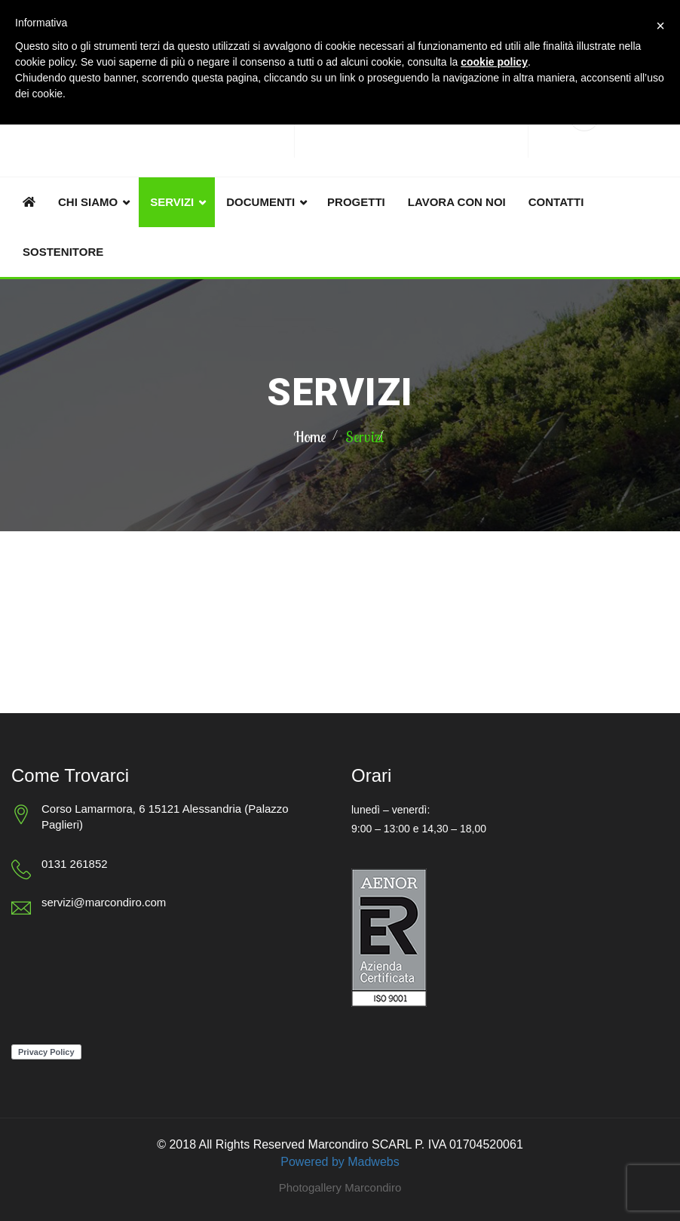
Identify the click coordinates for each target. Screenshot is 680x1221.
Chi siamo (88, 201)
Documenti (260, 201)
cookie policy (494, 62)
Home (309, 436)
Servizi (172, 201)
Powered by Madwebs (339, 1161)
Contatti (556, 201)
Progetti (356, 201)
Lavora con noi (457, 201)
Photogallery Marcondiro (340, 1187)
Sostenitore (63, 251)
